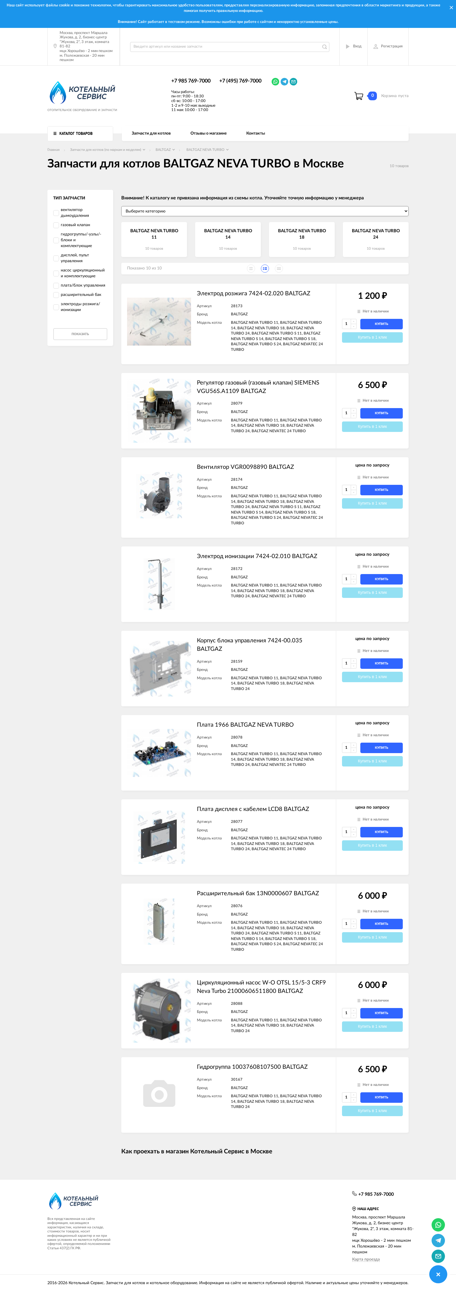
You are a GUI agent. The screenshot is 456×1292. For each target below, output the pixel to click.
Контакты (255, 133)
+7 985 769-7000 (191, 81)
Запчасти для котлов (151, 133)
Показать (80, 334)
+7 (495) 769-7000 (240, 81)
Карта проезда (366, 1259)
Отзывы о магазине (208, 133)
